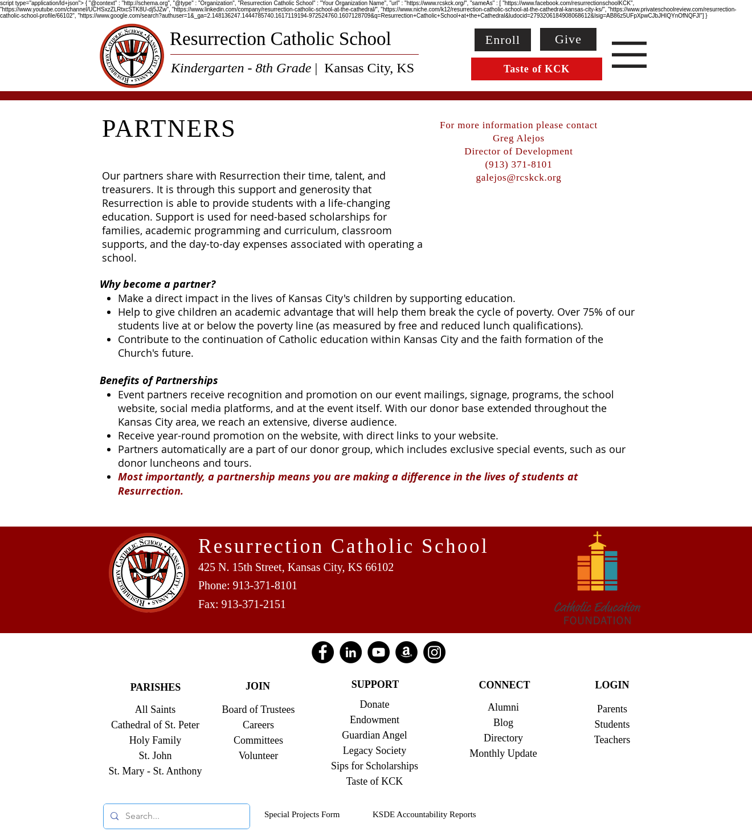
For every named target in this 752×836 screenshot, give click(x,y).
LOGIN (612, 685)
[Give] (568, 39)
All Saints (155, 709)
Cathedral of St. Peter (155, 725)
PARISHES (155, 687)
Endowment (374, 719)
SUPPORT (375, 684)
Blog (503, 722)
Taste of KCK (374, 781)
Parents (612, 709)
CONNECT (504, 685)
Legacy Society (374, 750)
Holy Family (155, 740)
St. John (154, 755)
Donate (375, 704)
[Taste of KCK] (536, 69)
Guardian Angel (374, 735)
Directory (503, 738)
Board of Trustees (258, 709)
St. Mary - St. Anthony (155, 771)
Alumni (503, 707)
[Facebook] (323, 652)
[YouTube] (378, 652)
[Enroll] (503, 39)
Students (612, 724)
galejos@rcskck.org (518, 177)
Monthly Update (503, 753)
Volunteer (259, 755)
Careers (258, 725)
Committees (258, 740)
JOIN (258, 686)
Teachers (612, 739)
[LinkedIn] (351, 652)
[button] (629, 55)
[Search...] (175, 816)
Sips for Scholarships (374, 766)
